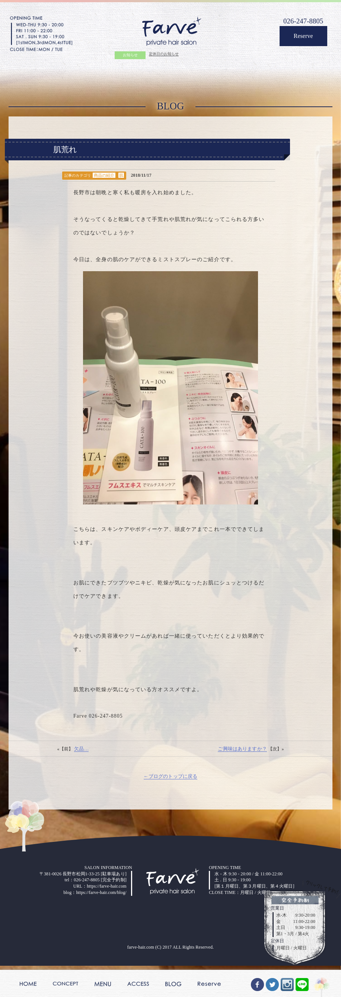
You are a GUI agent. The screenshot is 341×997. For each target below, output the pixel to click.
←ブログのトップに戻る (171, 810)
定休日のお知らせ (163, 55)
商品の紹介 (106, 181)
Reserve (300, 38)
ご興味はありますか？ (241, 781)
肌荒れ (65, 154)
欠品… (83, 781)
